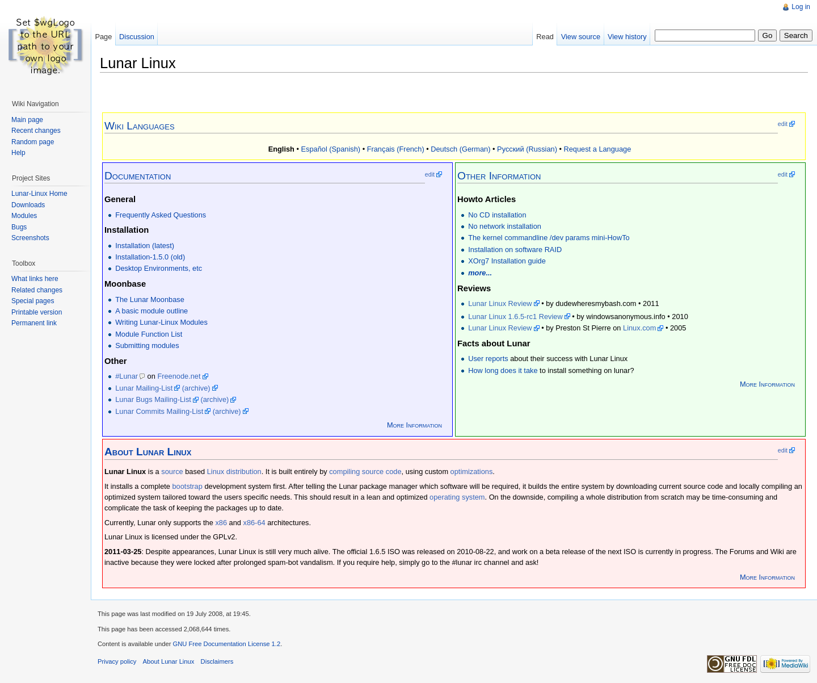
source (172, 471)
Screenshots (30, 238)
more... (480, 273)
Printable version (36, 312)
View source (580, 36)
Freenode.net (178, 376)
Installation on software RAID (515, 249)
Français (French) (395, 149)
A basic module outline (151, 311)
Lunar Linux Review (500, 303)
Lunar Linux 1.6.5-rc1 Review (515, 316)
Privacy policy (117, 661)
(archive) (196, 388)
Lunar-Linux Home (39, 194)
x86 (221, 522)
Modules (24, 216)
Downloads (28, 205)
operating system (457, 497)
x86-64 (254, 522)
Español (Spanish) (331, 149)
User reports (488, 358)
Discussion (136, 36)
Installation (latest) (144, 245)
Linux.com (639, 328)
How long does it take (502, 370)
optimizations (471, 471)
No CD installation (497, 215)
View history (627, 36)
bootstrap (187, 486)
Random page (32, 142)
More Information (414, 425)
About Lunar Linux (169, 661)
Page (103, 36)
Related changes (36, 290)
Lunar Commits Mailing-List (159, 411)
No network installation (504, 226)
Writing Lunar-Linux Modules (161, 322)
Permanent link (34, 323)
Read (545, 36)
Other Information (499, 176)
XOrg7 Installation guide (507, 261)
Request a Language (597, 149)
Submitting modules (147, 345)
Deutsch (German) (460, 149)
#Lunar (126, 376)
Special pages (32, 301)
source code (382, 471)
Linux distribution (234, 471)
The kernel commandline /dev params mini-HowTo (549, 237)
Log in (800, 7)
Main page (27, 120)
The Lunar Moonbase (149, 299)
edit (782, 123)
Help (18, 153)
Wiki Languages (139, 126)
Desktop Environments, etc (158, 268)
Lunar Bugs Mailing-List (153, 399)
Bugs (19, 227)
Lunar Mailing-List (143, 388)
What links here (34, 279)
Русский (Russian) (527, 149)
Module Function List (148, 334)
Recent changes (36, 131)
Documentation (137, 176)
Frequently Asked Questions (160, 215)
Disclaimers (217, 661)
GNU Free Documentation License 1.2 (226, 643)
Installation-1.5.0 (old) (150, 257)
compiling (344, 471)
